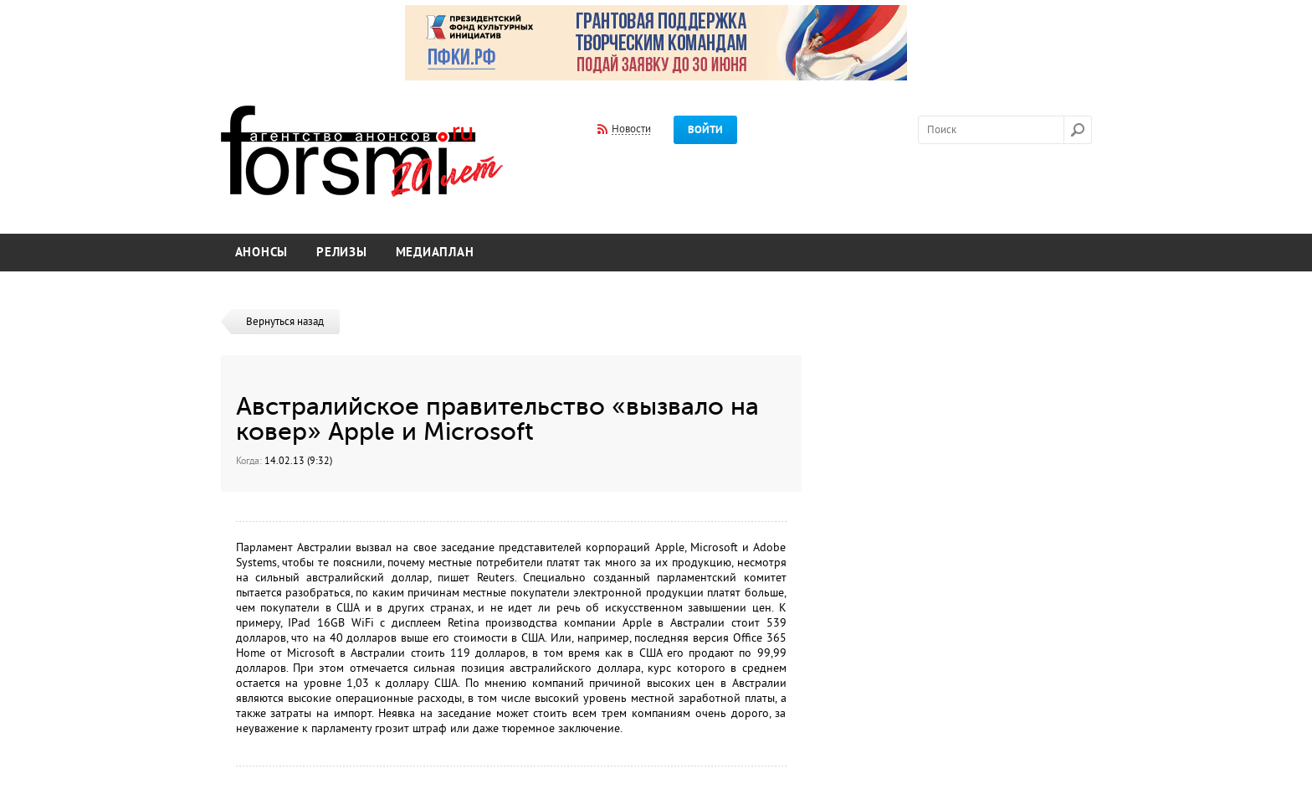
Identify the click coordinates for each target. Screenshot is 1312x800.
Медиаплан (435, 252)
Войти (705, 130)
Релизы (341, 252)
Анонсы (262, 252)
